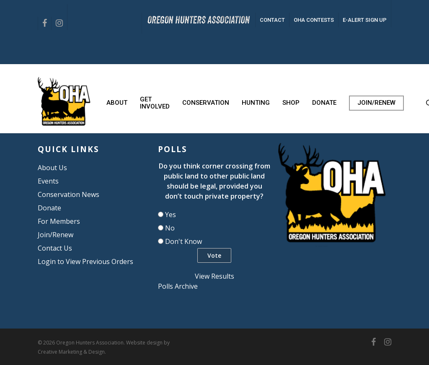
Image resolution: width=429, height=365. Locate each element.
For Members (59, 221)
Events (48, 181)
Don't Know (183, 241)
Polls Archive (178, 286)
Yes (170, 214)
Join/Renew (55, 234)
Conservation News (68, 194)
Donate (49, 207)
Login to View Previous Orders (85, 261)
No (170, 228)
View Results (214, 276)
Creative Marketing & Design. (72, 351)
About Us (52, 167)
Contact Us (55, 248)
